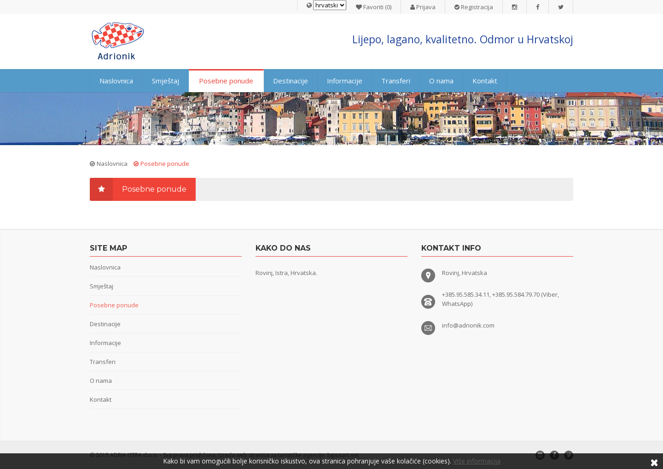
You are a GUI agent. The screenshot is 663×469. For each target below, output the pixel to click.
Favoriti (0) (373, 7)
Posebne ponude (226, 80)
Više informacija (476, 461)
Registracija (473, 7)
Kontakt (484, 80)
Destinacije (290, 80)
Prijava (423, 7)
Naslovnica (116, 80)
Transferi (395, 80)
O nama (441, 80)
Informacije (344, 80)
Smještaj (165, 80)
